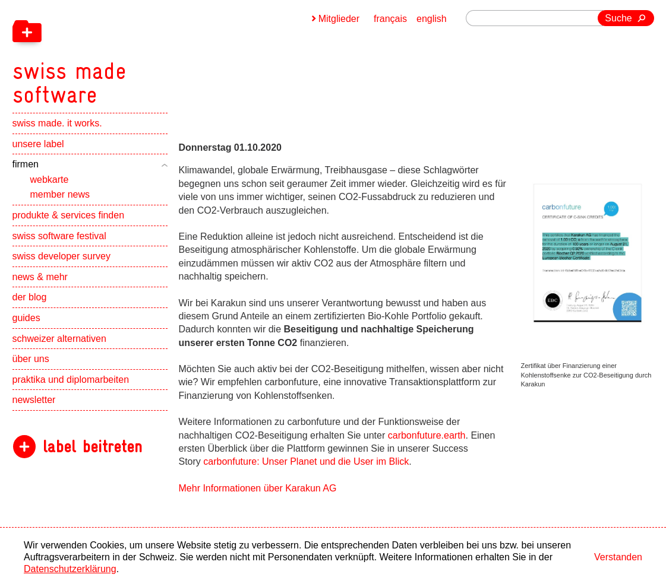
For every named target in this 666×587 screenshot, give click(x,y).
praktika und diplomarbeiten (71, 380)
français (390, 19)
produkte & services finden (68, 215)
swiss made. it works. (57, 123)
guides (26, 318)
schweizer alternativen (59, 339)
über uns (30, 359)
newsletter (34, 400)
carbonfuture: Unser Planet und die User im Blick (306, 461)
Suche (618, 18)
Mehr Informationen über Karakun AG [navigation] (258, 488)
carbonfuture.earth (427, 435)
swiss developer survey (61, 256)
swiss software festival (59, 236)
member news (60, 194)
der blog (29, 297)
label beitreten (92, 446)
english (431, 19)
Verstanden (618, 557)
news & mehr (40, 277)
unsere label (38, 144)
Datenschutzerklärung (70, 569)
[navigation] (131, 53)
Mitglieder (338, 19)
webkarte (49, 179)
